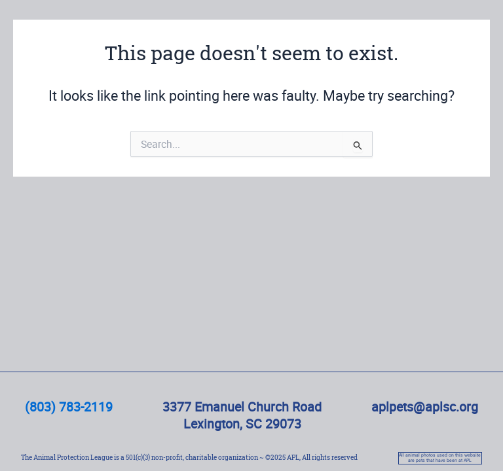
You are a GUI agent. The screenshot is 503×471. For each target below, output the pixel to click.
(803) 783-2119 (69, 406)
